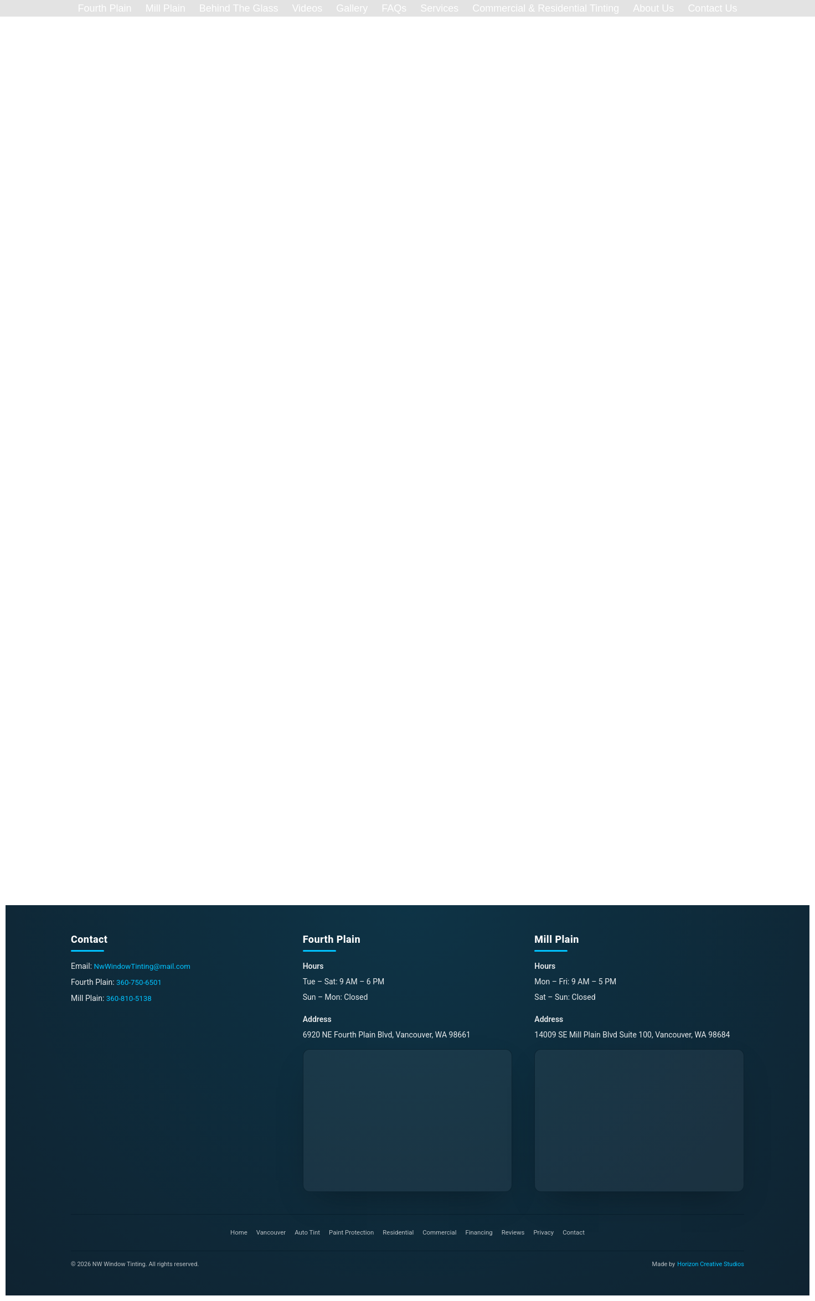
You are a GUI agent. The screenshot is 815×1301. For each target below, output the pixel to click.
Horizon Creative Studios (710, 1264)
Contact (580, 1233)
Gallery (352, 8)
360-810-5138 (130, 997)
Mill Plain (165, 8)
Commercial (441, 1233)
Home (231, 1233)
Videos (307, 8)
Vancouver (265, 1233)
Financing (482, 1233)
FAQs (393, 8)
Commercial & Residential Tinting (545, 8)
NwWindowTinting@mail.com (145, 966)
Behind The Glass (238, 8)
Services (439, 8)
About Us (653, 8)
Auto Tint (303, 1233)
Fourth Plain (105, 8)
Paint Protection (349, 1233)
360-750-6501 (140, 982)
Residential (397, 1233)
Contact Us (712, 8)
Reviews (517, 1233)
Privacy (549, 1233)
